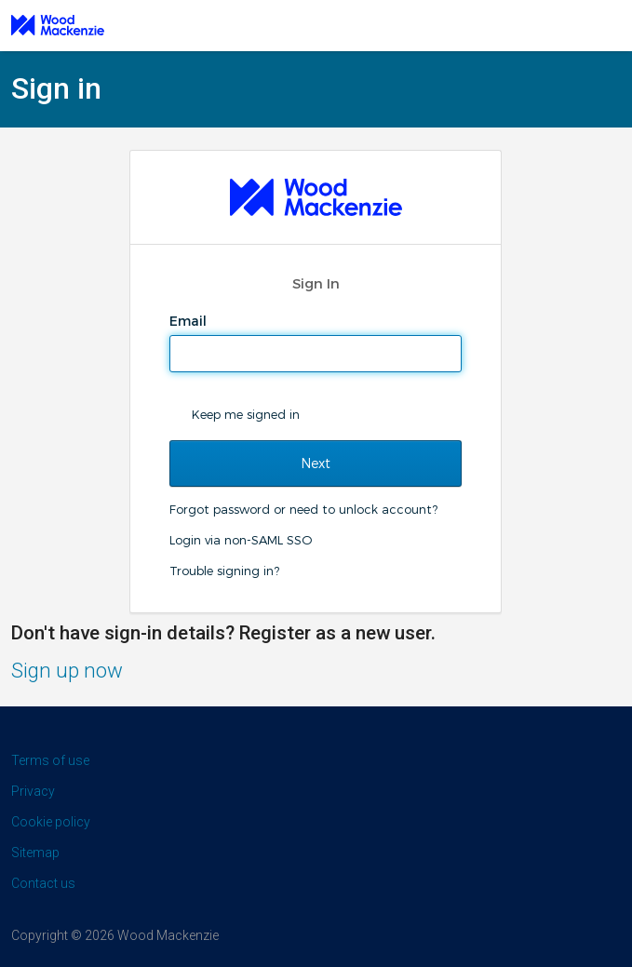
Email (189, 321)
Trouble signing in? (224, 570)
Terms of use (50, 760)
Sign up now (67, 670)
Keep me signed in (246, 414)
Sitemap (35, 852)
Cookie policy (50, 821)
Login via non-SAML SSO (240, 539)
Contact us (43, 883)
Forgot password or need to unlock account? (303, 509)
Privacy (33, 791)
